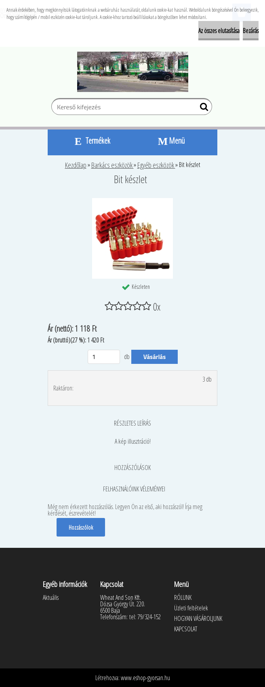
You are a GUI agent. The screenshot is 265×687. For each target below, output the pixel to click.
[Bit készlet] (132, 201)
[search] (202, 108)
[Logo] (132, 72)
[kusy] (104, 357)
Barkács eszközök (112, 165)
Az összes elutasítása (219, 30)
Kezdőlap (75, 165)
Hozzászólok (81, 527)
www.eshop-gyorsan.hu (145, 677)
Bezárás (251, 30)
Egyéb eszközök (156, 165)
